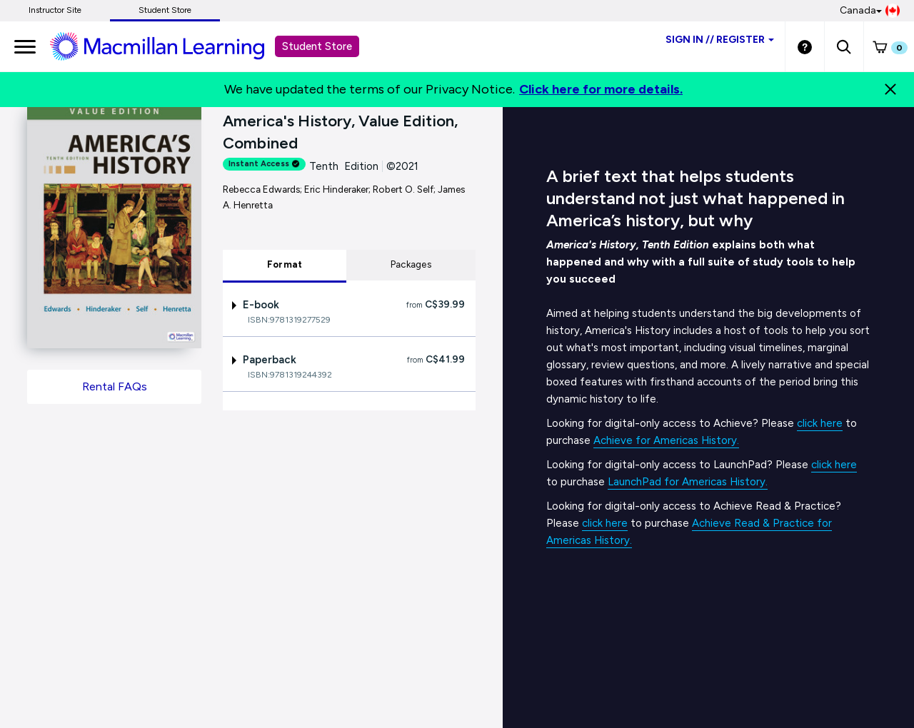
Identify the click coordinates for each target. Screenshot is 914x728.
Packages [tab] (411, 264)
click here (820, 423)
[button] (843, 46)
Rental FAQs (114, 386)
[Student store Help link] (804, 46)
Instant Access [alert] (264, 163)
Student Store (165, 10)
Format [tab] (285, 264)
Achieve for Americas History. (666, 440)
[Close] (890, 89)
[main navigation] (25, 46)
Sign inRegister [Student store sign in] (720, 40)
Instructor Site (55, 10)
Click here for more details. (601, 89)
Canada (870, 11)
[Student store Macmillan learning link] (168, 46)
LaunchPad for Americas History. (688, 481)
